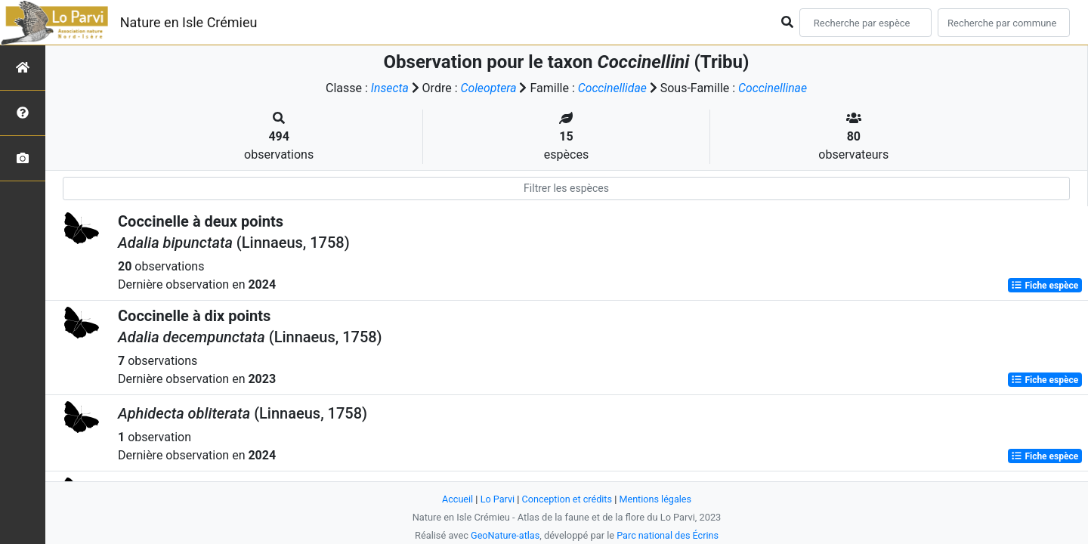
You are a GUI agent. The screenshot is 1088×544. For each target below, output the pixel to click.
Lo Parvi (496, 499)
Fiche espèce (1044, 285)
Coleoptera (487, 88)
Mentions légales (656, 499)
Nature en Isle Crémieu (189, 22)
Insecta (388, 88)
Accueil (456, 499)
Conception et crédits (567, 499)
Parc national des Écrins (668, 535)
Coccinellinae (773, 88)
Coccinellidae (612, 88)
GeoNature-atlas (504, 535)
